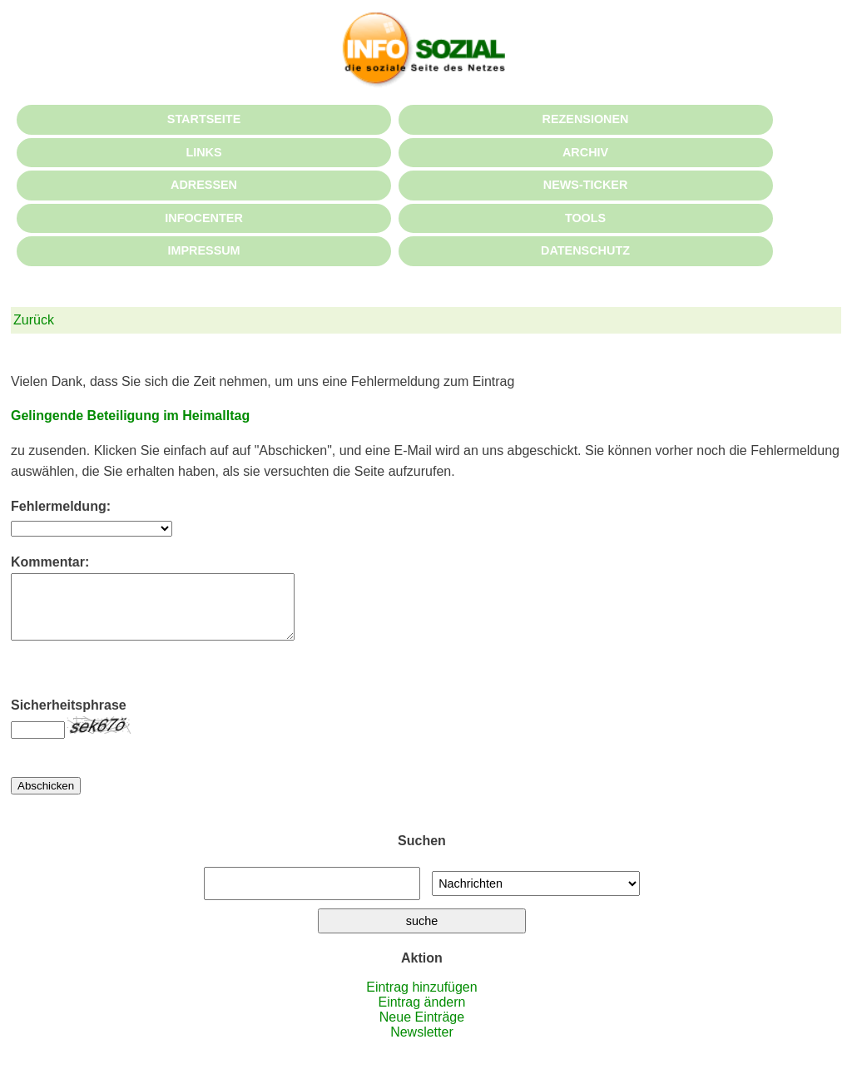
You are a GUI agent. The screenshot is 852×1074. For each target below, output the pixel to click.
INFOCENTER (204, 218)
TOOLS (585, 218)
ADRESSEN (204, 184)
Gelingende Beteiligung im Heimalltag (130, 415)
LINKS (203, 152)
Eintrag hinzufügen (421, 999)
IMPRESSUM (203, 250)
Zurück (33, 320)
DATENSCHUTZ (585, 250)
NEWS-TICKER (585, 184)
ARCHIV (585, 152)
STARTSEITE (203, 119)
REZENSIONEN (585, 119)
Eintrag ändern (421, 1014)
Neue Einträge (421, 1029)
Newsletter (421, 1044)
